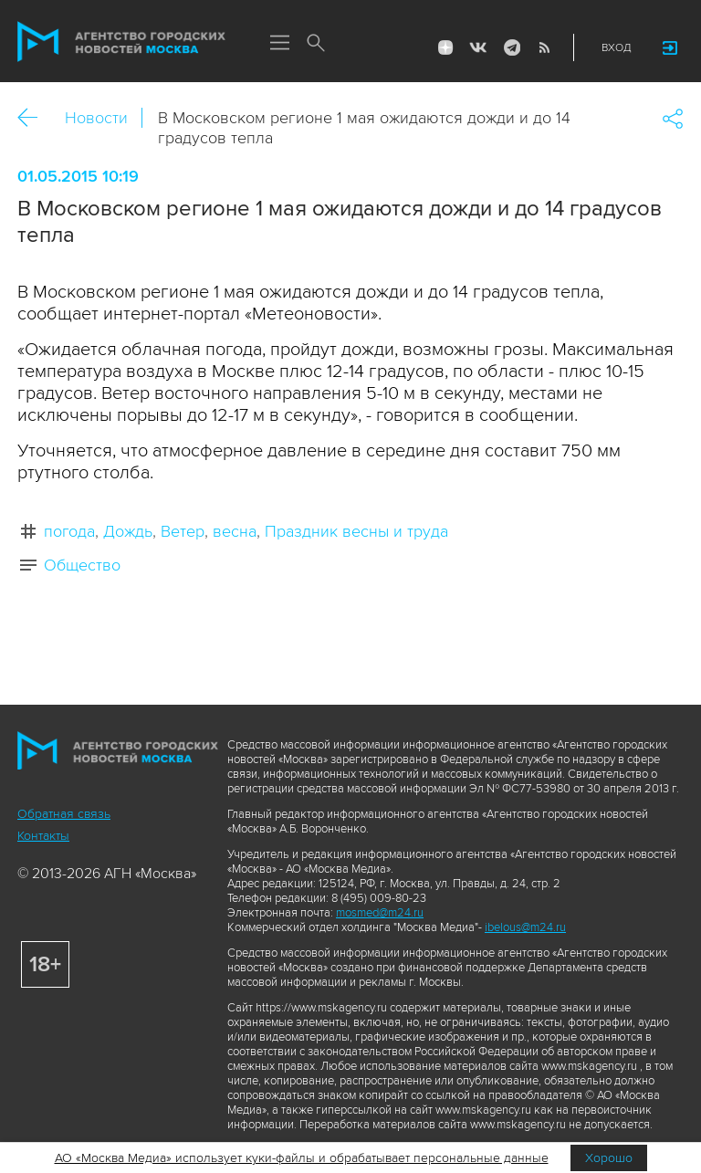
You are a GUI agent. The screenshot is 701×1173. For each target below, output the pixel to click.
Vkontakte (478, 47)
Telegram (511, 47)
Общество (82, 565)
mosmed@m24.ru (380, 913)
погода (69, 531)
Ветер (182, 531)
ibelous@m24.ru (525, 927)
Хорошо (609, 1158)
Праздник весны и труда (356, 531)
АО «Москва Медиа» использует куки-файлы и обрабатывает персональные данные (302, 1158)
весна (234, 531)
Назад (34, 118)
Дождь (127, 531)
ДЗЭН (445, 47)
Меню (279, 44)
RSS (544, 47)
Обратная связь (63, 814)
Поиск (316, 44)
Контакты (43, 835)
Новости (96, 118)
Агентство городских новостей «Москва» (121, 42)
